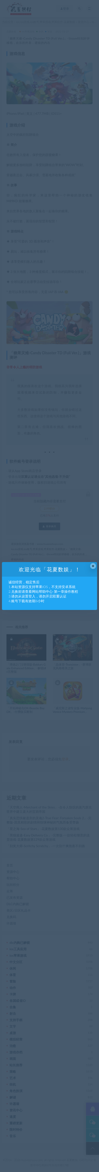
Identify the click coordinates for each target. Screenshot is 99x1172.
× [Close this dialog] (93, 566)
